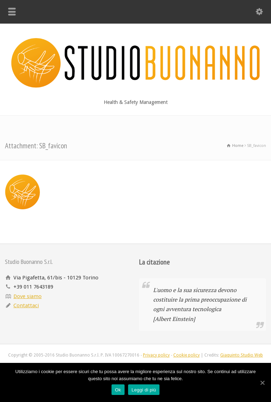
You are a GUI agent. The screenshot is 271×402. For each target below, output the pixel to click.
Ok (118, 389)
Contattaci (26, 305)
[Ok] (262, 382)
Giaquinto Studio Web (241, 355)
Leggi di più (144, 389)
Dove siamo (27, 296)
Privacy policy (156, 355)
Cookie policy (186, 355)
